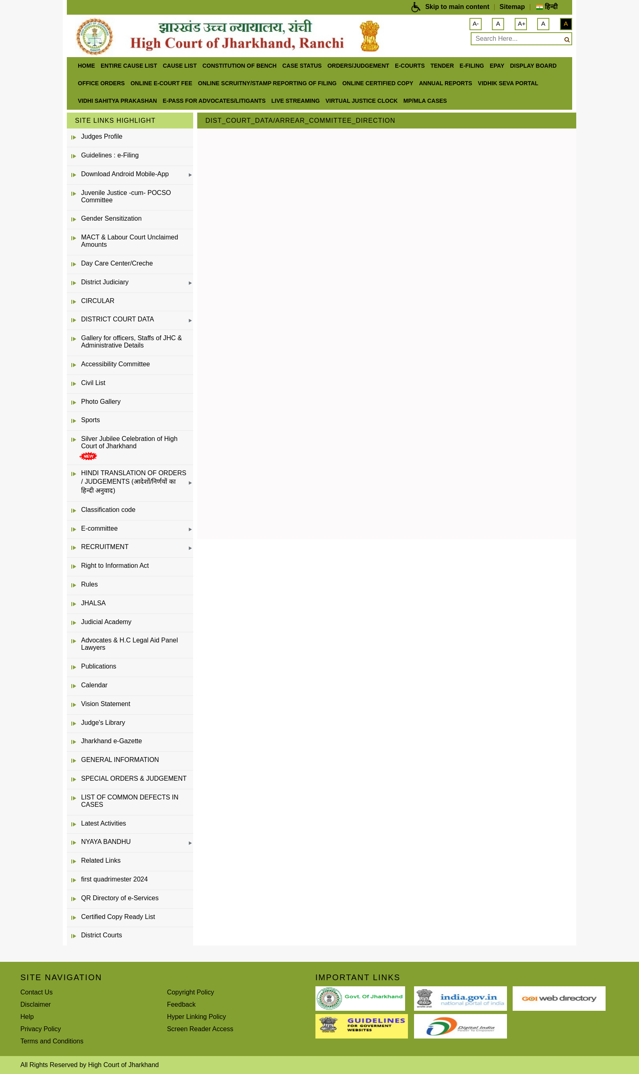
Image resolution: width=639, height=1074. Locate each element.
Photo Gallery (101, 401)
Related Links (101, 860)
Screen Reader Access (200, 1028)
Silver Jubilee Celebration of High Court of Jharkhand (129, 442)
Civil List (93, 382)
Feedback (181, 1004)
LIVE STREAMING (295, 100)
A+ (522, 23)
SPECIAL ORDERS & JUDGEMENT (134, 778)
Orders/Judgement (358, 65)
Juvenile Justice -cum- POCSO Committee (126, 196)
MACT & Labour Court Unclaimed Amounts (129, 241)
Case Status (302, 65)
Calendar (94, 685)
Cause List (179, 65)
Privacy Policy (40, 1028)
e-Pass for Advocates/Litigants (214, 100)
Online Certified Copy (377, 83)
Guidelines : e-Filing (110, 155)
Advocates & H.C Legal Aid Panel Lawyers (129, 644)
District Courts (101, 935)
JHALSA (93, 603)
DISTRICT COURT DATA (117, 319)
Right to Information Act (115, 565)
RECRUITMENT (104, 546)
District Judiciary (104, 282)
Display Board (533, 65)
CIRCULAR (98, 300)
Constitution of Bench (240, 65)
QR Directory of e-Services (120, 898)
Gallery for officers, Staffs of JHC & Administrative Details (131, 341)
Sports (90, 419)
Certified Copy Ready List (118, 916)
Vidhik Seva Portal (508, 83)
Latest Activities (103, 823)
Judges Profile (101, 136)
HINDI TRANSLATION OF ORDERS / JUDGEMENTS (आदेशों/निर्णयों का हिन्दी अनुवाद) (133, 481)
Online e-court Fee (161, 83)
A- (476, 23)
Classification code (108, 509)
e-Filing (472, 65)
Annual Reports (445, 83)
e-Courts (410, 65)
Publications (98, 666)
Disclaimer (35, 1004)
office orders (101, 83)
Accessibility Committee (115, 364)
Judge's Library (103, 722)
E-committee (99, 528)
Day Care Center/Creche (117, 263)
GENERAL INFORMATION (120, 759)
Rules (89, 584)
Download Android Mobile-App (125, 174)
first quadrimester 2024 (114, 879)
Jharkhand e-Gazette (111, 740)
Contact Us (36, 992)
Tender (442, 65)
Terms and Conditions (52, 1041)
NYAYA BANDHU (106, 841)
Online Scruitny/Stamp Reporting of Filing (267, 83)
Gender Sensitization (111, 218)
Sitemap (512, 6)
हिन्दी (546, 6)
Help (27, 1016)
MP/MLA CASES (425, 100)
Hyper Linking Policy (196, 1016)
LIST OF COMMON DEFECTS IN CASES (129, 801)
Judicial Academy (106, 621)
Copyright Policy (190, 992)
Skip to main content (457, 6)
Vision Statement (105, 703)
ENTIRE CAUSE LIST (129, 65)
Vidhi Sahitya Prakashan (117, 100)
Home (86, 65)
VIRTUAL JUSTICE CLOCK (362, 100)
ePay (497, 65)
